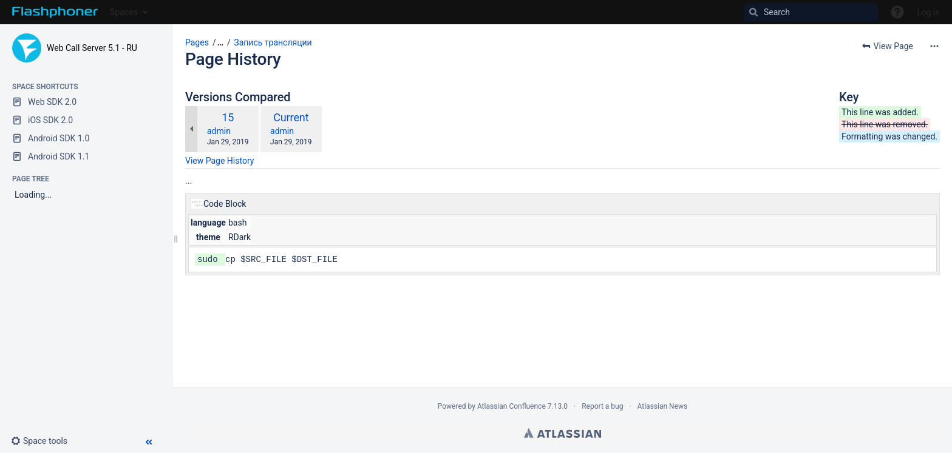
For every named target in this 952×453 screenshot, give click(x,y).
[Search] (811, 12)
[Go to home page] (55, 12)
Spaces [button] (124, 12)
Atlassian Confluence (511, 406)
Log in (928, 12)
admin (219, 131)
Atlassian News (663, 406)
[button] (44, 441)
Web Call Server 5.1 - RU (92, 48)
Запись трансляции (272, 42)
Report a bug (602, 406)
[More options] (934, 46)
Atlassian (562, 433)
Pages (197, 42)
